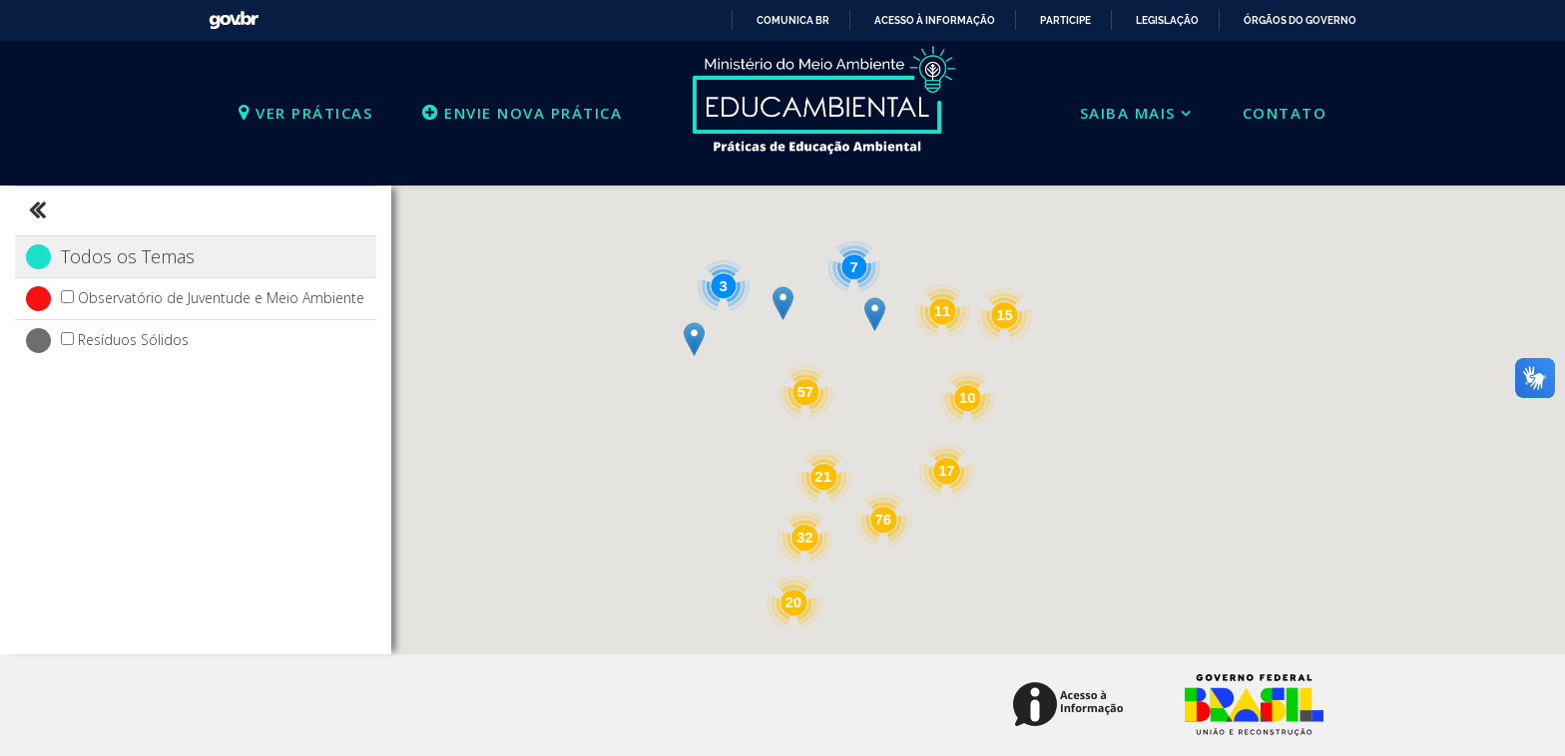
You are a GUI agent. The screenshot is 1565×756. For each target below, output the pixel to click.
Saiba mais (1128, 113)
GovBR (227, 13)
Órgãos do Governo (1300, 20)
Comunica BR (793, 20)
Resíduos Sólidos (133, 339)
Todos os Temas (128, 256)
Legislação (1167, 20)
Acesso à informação (934, 20)
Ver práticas (305, 113)
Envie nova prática (522, 113)
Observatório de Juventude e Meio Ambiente (221, 297)
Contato (1285, 113)
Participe (1065, 20)
